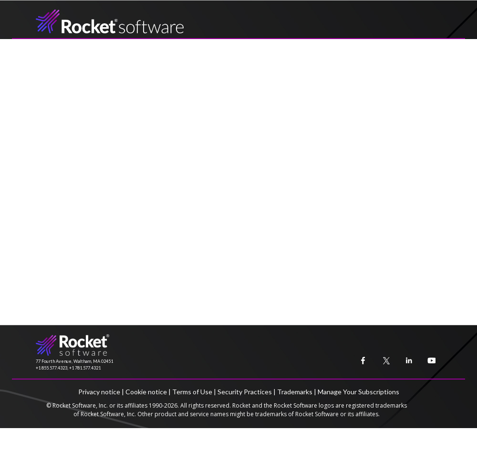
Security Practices (245, 392)
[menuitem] (361, 358)
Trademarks (294, 392)
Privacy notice (99, 392)
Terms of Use (192, 392)
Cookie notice (146, 392)
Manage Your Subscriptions (358, 392)
